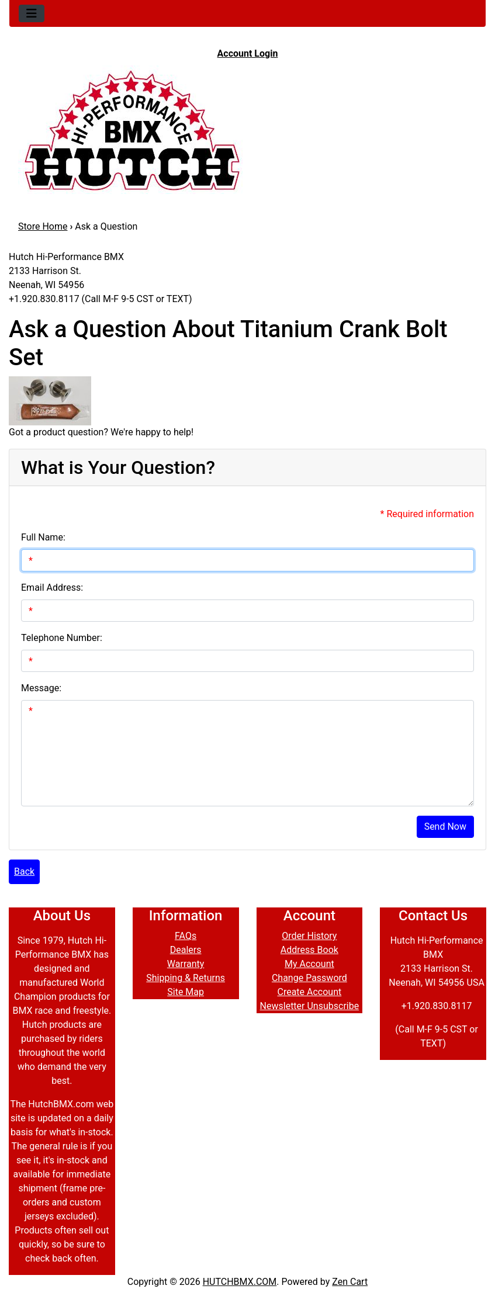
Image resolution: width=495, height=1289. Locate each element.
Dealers (186, 949)
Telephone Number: (61, 637)
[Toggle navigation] (31, 13)
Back (24, 871)
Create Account (309, 991)
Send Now (445, 826)
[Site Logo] (247, 129)
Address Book (309, 949)
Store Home (42, 226)
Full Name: (43, 537)
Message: (41, 688)
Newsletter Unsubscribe (309, 1005)
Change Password (309, 977)
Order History (309, 935)
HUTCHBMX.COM (240, 1281)
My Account (309, 963)
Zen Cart (350, 1281)
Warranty (186, 963)
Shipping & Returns (185, 977)
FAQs (185, 935)
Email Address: (52, 587)
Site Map (185, 991)
